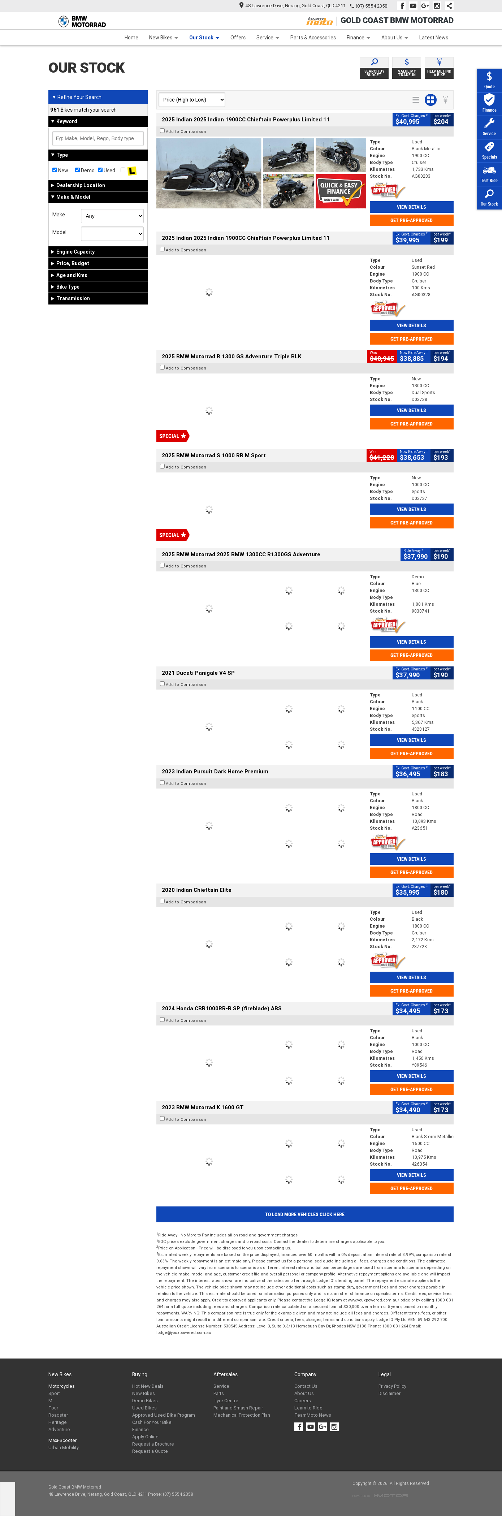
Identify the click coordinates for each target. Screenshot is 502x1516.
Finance (359, 37)
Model (59, 232)
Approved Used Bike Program (163, 1415)
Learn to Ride (308, 1408)
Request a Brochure (153, 1444)
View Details (411, 207)
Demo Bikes (145, 1401)
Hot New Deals (148, 1386)
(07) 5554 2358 (372, 6)
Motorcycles (61, 1386)
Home (131, 37)
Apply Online (145, 1437)
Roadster (58, 1415)
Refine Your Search (76, 97)
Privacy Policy (392, 1386)
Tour (53, 1408)
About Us (394, 37)
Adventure (59, 1429)
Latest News (433, 37)
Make (58, 214)
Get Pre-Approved (411, 220)
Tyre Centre (225, 1401)
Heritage (57, 1422)
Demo (85, 170)
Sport (54, 1393)
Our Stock (204, 37)
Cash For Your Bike (152, 1422)
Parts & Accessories (313, 37)
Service (268, 37)
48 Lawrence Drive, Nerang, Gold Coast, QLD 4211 (292, 6)
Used (106, 170)
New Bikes (163, 37)
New (60, 170)
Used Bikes (144, 1408)
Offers (238, 37)
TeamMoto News (312, 1415)
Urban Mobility (63, 1447)
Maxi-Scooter (62, 1440)
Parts (218, 1393)
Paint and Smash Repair (238, 1408)
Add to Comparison (186, 131)
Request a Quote (150, 1451)
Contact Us (305, 1386)
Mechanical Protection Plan (241, 1415)
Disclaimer (389, 1393)
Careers (302, 1401)
